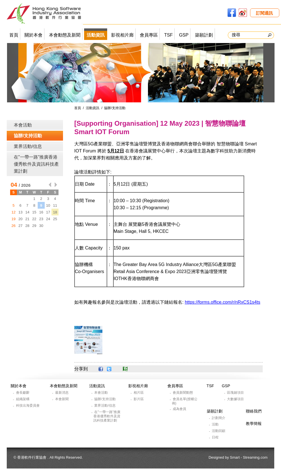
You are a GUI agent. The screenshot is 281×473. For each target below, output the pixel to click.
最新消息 (62, 393)
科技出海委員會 (28, 405)
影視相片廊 (122, 35)
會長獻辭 (23, 393)
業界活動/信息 (28, 146)
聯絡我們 (254, 411)
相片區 (139, 393)
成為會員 (180, 409)
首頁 (13, 35)
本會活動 (23, 125)
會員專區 (149, 35)
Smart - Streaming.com (248, 457)
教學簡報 (254, 423)
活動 (215, 424)
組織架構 (23, 399)
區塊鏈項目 (236, 393)
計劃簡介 (219, 418)
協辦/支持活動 (28, 135)
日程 (215, 437)
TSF (168, 35)
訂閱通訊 (264, 13)
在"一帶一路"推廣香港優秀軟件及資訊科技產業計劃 (36, 164)
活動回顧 (219, 431)
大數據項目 (236, 399)
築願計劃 (204, 35)
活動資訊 (96, 35)
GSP (183, 35)
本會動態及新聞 (64, 35)
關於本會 (33, 35)
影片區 (139, 399)
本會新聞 (62, 399)
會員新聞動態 (183, 393)
